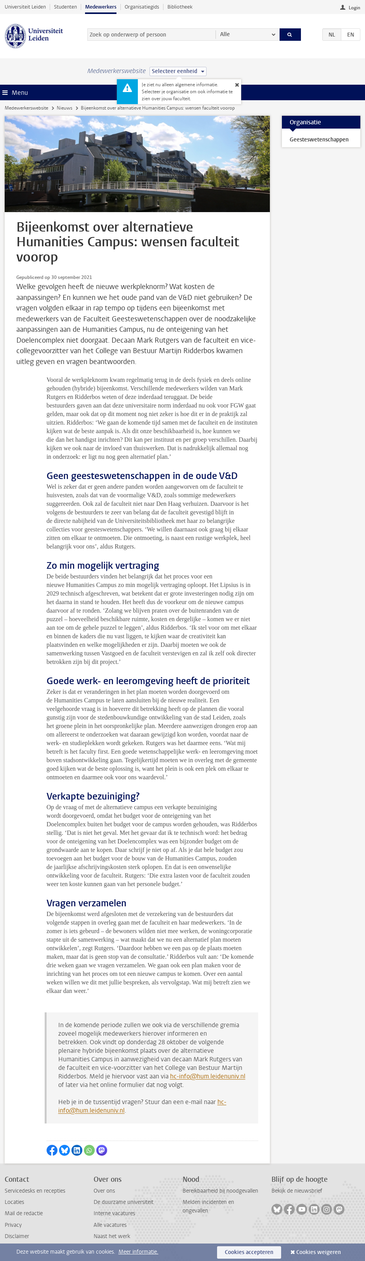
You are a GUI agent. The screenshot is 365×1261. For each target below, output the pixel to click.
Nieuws (64, 108)
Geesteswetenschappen (319, 139)
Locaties (14, 1202)
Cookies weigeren (318, 1252)
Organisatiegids (142, 6)
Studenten (65, 6)
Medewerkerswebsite (26, 108)
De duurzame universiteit (123, 1202)
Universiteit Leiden (25, 6)
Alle (225, 34)
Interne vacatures (114, 1213)
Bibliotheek (180, 6)
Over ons (104, 1191)
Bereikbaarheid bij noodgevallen (220, 1191)
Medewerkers (100, 6)
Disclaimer (17, 1236)
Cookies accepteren (249, 1252)
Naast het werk (112, 1236)
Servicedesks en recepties (35, 1191)
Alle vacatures (110, 1225)
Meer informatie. (138, 1252)
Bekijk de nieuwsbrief (296, 1191)
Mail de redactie (24, 1213)
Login (354, 8)
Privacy (13, 1225)
